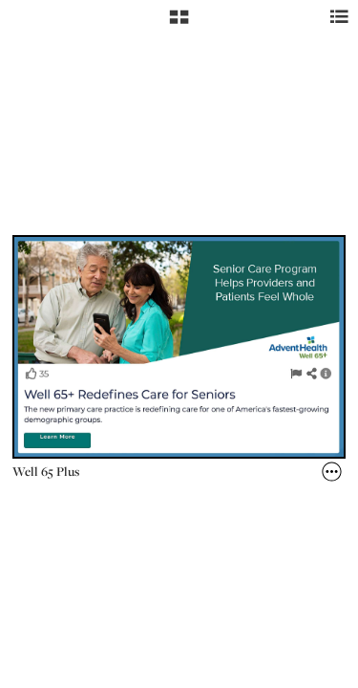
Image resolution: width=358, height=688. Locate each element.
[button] (179, 24)
